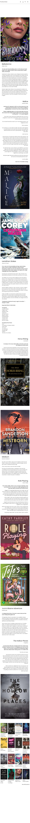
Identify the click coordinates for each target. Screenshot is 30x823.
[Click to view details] (4, 728)
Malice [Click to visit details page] (25, 101)
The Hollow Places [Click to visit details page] (20, 641)
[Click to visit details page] (15, 39)
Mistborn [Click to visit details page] (5, 457)
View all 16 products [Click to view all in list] (25, 784)
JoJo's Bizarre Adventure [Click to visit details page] (12, 608)
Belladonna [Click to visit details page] (6, 64)
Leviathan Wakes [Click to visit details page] (9, 261)
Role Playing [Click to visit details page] (23, 481)
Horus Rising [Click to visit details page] (23, 339)
